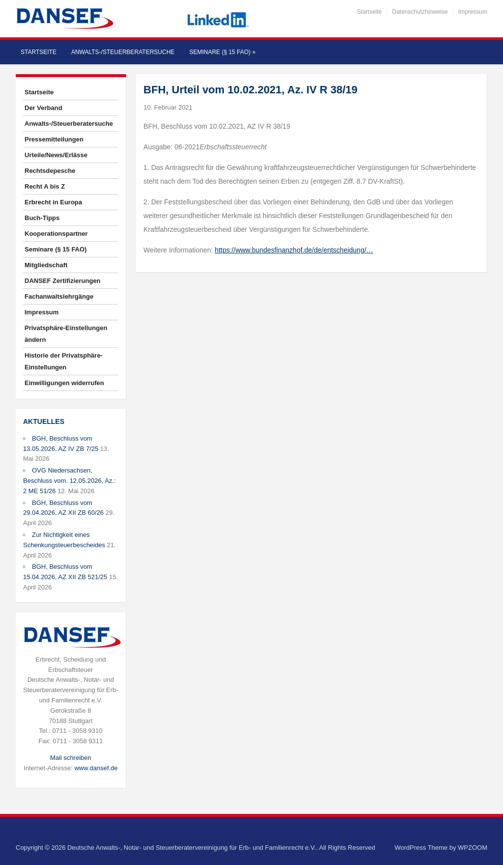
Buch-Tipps (42, 218)
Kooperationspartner (56, 233)
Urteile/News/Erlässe (56, 155)
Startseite (369, 11)
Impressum (472, 11)
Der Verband (43, 108)
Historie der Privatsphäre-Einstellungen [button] (64, 361)
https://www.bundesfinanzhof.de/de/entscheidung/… (294, 250)
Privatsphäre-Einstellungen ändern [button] (66, 333)
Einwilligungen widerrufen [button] (64, 383)
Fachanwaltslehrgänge (59, 296)
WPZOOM (472, 847)
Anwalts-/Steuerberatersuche (122, 52)
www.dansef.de (95, 768)
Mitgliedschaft (46, 265)
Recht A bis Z (45, 186)
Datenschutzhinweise (419, 11)
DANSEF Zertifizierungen (63, 280)
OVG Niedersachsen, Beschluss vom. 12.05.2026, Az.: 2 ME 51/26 (69, 481)
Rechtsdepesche (50, 170)
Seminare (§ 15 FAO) (222, 52)
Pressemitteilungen (54, 139)
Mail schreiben (70, 757)
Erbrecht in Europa (53, 202)
